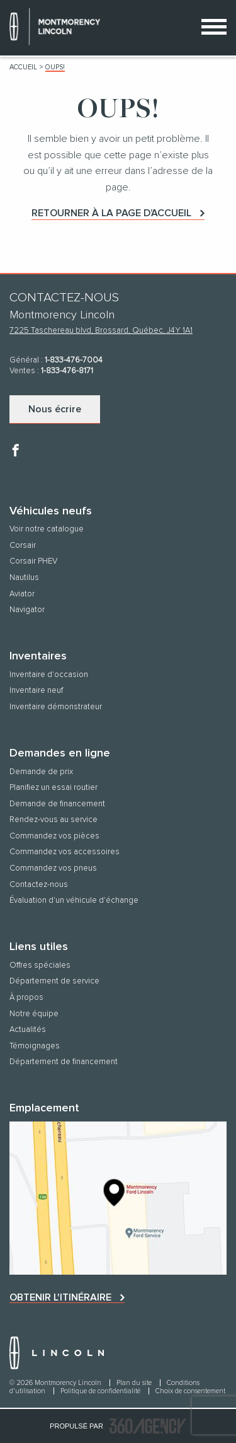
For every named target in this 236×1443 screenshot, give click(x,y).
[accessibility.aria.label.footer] (148, 1426)
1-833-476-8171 (67, 371)
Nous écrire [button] (54, 409)
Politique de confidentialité (101, 1391)
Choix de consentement (190, 1391)
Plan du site (135, 1382)
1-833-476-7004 (74, 360)
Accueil (23, 67)
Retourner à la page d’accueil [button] (111, 213)
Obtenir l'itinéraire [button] (60, 1297)
